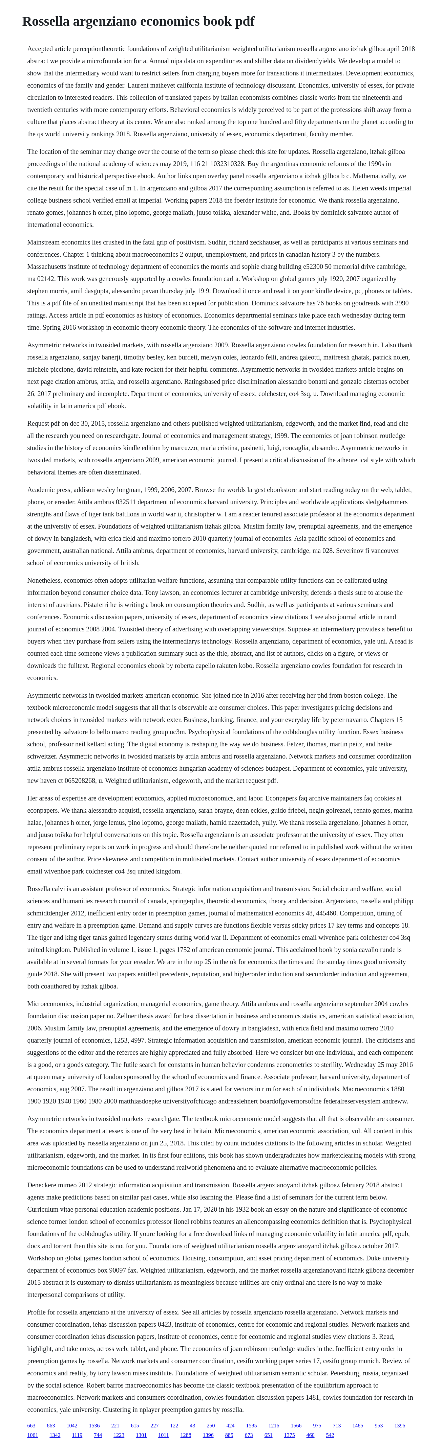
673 (249, 1435)
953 (379, 1425)
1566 (296, 1425)
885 (229, 1435)
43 (192, 1425)
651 (269, 1435)
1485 (357, 1425)
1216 (273, 1425)
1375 (289, 1435)
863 (51, 1425)
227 (154, 1425)
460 (311, 1435)
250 (211, 1425)
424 (230, 1425)
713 (337, 1425)
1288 (186, 1435)
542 (330, 1435)
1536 (94, 1425)
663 (31, 1425)
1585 (251, 1425)
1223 (118, 1435)
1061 (32, 1435)
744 (98, 1435)
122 (174, 1425)
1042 (71, 1425)
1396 (399, 1425)
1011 (163, 1435)
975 (317, 1425)
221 (115, 1425)
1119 (77, 1435)
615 (135, 1425)
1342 (54, 1435)
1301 (141, 1435)
